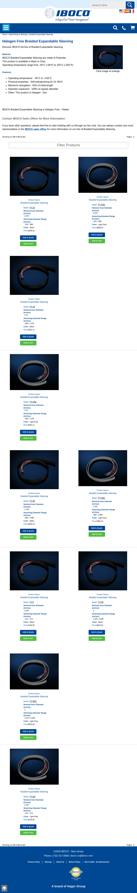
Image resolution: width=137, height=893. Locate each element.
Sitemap (48, 862)
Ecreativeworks (102, 862)
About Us (60, 862)
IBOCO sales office (35, 129)
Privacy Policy (34, 862)
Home (4, 34)
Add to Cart (28, 244)
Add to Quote (28, 238)
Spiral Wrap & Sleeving (18, 34)
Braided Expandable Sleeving (41, 34)
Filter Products (68, 145)
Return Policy (74, 862)
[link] (60, 875)
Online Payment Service (76, 878)
